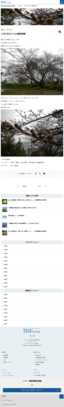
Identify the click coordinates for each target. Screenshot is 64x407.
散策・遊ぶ (38, 355)
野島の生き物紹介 (40, 362)
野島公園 (32, 330)
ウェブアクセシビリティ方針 (9, 404)
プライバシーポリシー (7, 400)
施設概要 (6, 355)
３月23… (39, 186)
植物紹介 (38, 364)
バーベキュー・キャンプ (42, 360)
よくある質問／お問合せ (40, 375)
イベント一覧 (7, 373)
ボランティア (37, 372)
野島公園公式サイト (7, 2)
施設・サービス (7, 362)
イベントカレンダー (8, 375)
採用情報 (4, 396)
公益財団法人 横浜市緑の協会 (32, 381)
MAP (5, 360)
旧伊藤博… (24, 186)
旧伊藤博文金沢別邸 (40, 357)
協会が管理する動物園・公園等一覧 (32, 390)
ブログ (35, 370)
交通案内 (6, 357)
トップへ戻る (61, 396)
